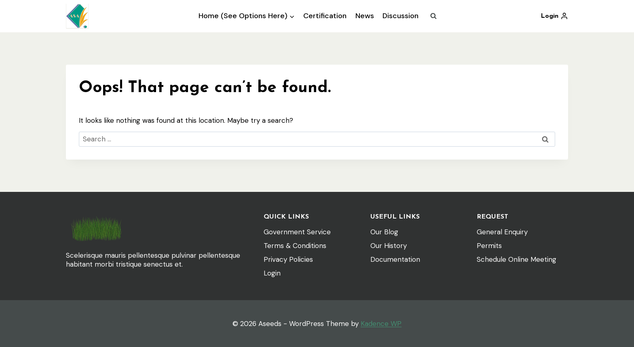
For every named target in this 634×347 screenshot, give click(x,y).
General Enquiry (502, 231)
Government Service (297, 231)
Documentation (395, 259)
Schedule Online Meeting (516, 259)
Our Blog (384, 231)
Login (272, 273)
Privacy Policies (288, 259)
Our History (388, 245)
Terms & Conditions (295, 245)
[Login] (554, 16)
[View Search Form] (433, 16)
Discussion (400, 16)
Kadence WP (381, 323)
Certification (325, 16)
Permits (489, 245)
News (364, 16)
